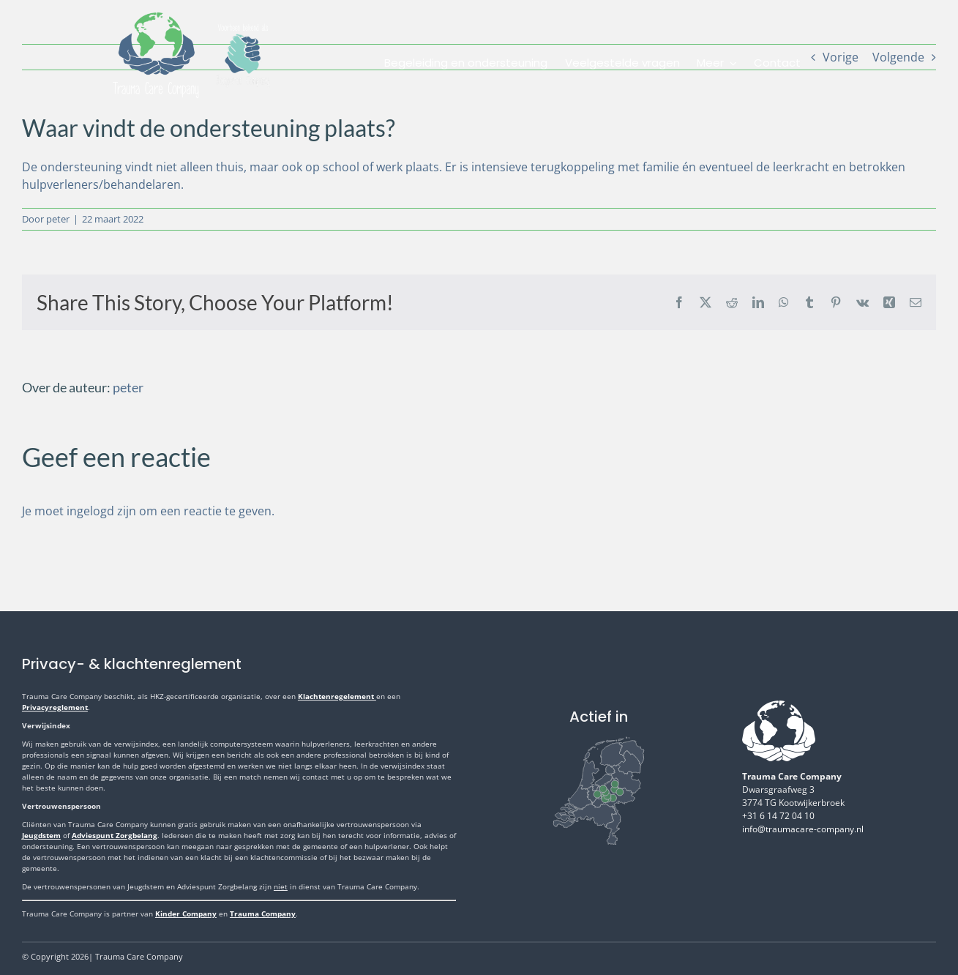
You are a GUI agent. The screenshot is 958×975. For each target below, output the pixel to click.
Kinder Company (186, 913)
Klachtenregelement (337, 696)
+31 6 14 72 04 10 (778, 816)
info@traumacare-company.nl (803, 829)
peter (58, 218)
